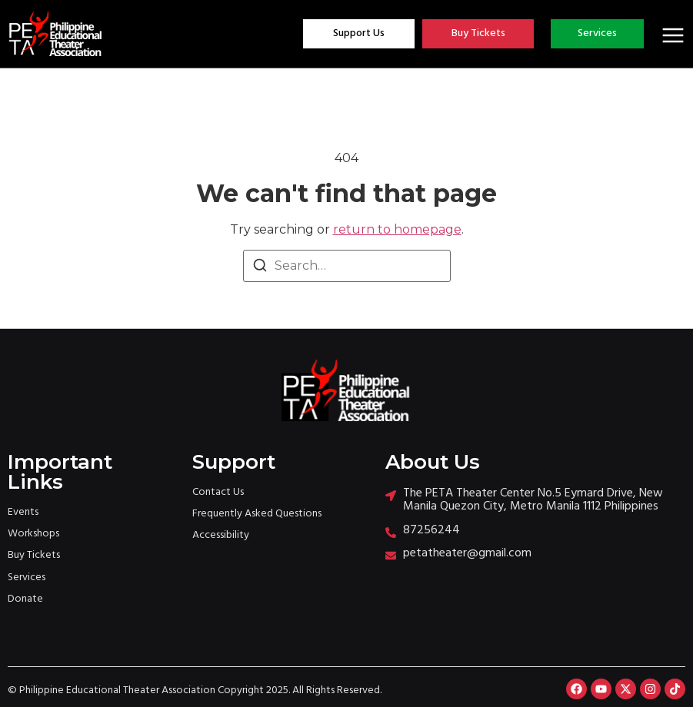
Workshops (33, 534)
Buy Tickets (34, 555)
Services (26, 577)
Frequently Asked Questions (257, 514)
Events (23, 512)
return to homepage (397, 229)
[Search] (260, 267)
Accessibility (220, 535)
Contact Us (218, 492)
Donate (25, 599)
